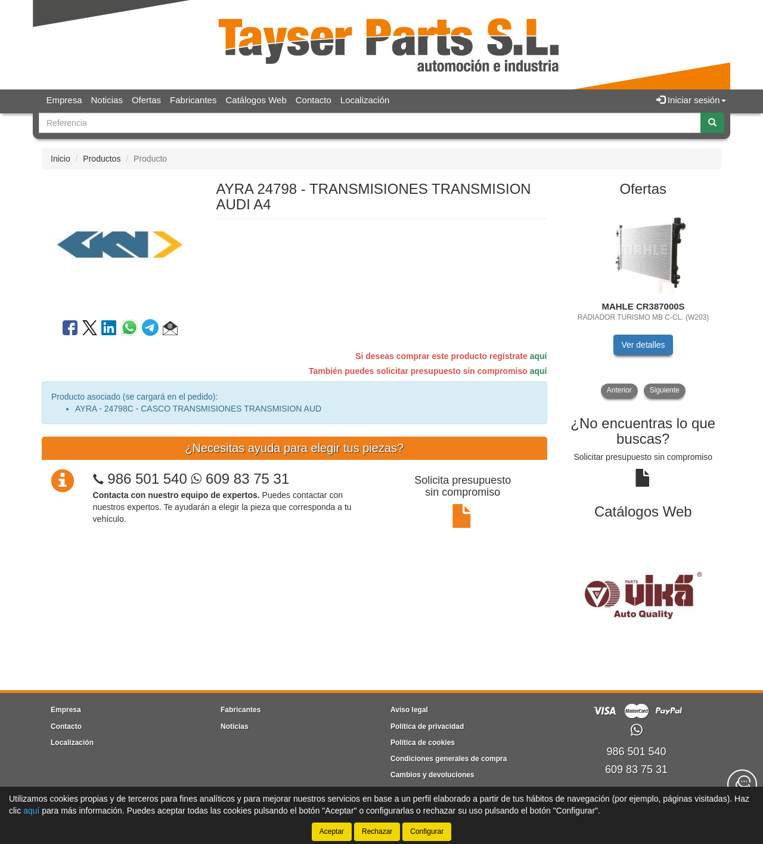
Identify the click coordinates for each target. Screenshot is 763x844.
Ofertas (146, 100)
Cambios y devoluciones (432, 775)
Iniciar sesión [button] (691, 100)
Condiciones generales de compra (448, 759)
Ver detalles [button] (643, 345)
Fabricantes (193, 100)
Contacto (313, 100)
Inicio (60, 158)
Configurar (426, 831)
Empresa (64, 100)
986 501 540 (147, 479)
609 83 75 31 (240, 479)
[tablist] (643, 301)
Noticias (107, 100)
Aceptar (332, 831)
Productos (101, 158)
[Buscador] (370, 123)
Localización (365, 100)
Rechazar (377, 831)
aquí (538, 356)
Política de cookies (422, 742)
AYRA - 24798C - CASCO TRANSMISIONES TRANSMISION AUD (198, 408)
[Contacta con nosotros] (742, 784)
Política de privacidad (427, 726)
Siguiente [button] (665, 390)
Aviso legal (409, 710)
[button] (170, 329)
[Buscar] (712, 123)
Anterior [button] (619, 390)
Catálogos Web (255, 100)
